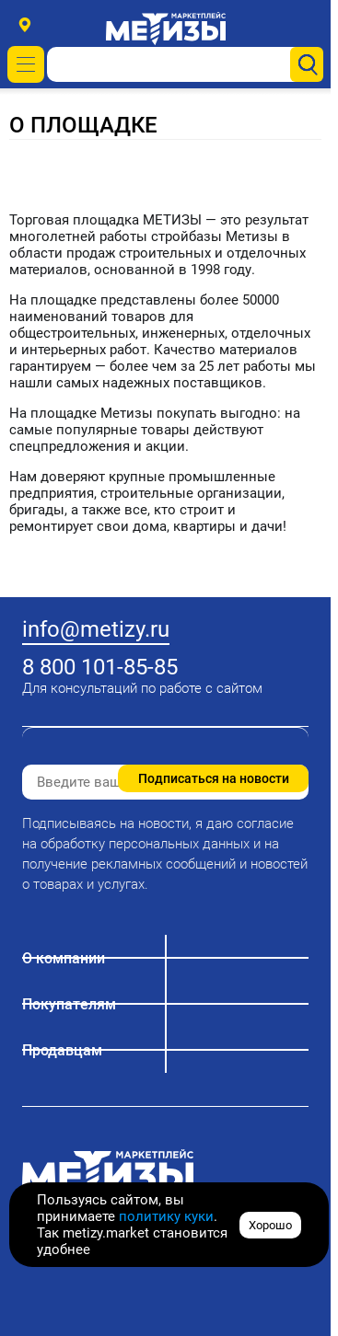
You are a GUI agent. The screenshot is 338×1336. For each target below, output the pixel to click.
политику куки (166, 1216)
